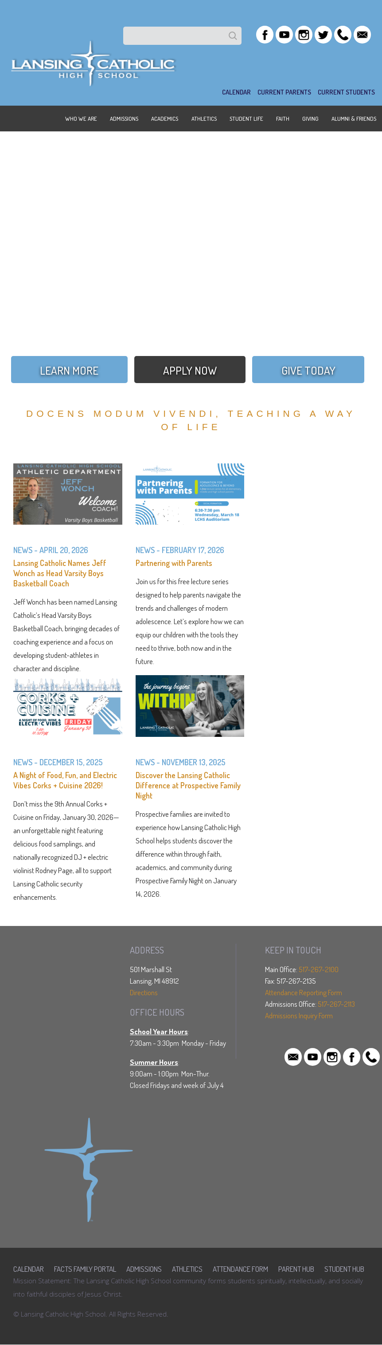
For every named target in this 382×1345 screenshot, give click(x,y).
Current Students (346, 92)
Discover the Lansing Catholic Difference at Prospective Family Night (188, 785)
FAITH (282, 118)
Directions (144, 992)
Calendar (28, 1269)
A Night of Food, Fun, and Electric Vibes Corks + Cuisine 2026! (65, 780)
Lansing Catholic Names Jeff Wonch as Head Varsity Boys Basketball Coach (59, 573)
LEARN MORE (69, 370)
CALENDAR (236, 92)
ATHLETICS (204, 118)
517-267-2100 (319, 969)
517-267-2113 (336, 1004)
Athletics (187, 1269)
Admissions (144, 1269)
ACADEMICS (164, 118)
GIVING (310, 118)
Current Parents (284, 92)
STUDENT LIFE (246, 118)
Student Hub (344, 1269)
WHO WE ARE (81, 118)
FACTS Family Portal (85, 1269)
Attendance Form (240, 1269)
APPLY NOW (190, 370)
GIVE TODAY (308, 370)
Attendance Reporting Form (303, 992)
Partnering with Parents (174, 563)
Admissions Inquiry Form (299, 1015)
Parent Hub (296, 1269)
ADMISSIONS (124, 118)
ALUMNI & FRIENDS (353, 118)
